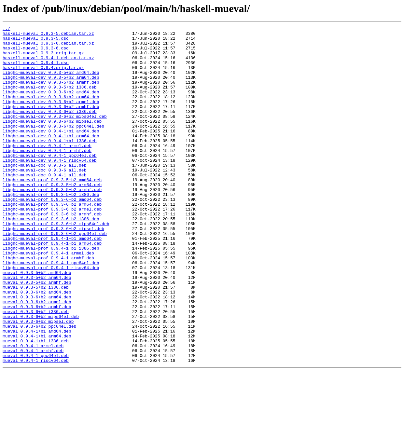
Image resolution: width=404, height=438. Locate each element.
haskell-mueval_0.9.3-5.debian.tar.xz (48, 35)
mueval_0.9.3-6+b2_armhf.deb (37, 363)
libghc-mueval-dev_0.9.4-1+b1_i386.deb (50, 164)
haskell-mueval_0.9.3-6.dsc (36, 53)
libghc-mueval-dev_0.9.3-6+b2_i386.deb (50, 129)
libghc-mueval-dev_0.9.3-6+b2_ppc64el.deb (53, 146)
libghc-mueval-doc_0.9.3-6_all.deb (44, 199)
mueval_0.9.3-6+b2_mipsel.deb (38, 381)
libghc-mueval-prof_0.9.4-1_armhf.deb (48, 305)
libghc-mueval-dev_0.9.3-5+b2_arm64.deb (51, 88)
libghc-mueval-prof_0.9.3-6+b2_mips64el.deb (56, 264)
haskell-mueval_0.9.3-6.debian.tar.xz (48, 47)
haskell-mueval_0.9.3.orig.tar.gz (43, 59)
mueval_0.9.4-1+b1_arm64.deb (37, 398)
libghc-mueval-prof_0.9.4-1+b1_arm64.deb (52, 287)
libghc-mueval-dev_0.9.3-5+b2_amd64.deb (51, 82)
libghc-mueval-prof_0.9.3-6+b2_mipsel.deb (53, 269)
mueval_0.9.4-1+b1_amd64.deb (37, 392)
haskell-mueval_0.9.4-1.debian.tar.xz (48, 64)
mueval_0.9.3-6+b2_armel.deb (37, 357)
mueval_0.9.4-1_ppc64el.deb (36, 422)
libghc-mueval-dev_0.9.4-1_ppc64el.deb (50, 182)
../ (6, 29)
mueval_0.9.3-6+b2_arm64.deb (37, 351)
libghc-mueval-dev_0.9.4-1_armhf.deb (47, 176)
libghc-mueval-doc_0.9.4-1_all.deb (44, 205)
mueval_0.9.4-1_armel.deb (33, 410)
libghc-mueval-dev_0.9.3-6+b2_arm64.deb (51, 111)
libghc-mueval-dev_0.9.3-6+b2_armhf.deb (51, 123)
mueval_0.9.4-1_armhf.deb (33, 416)
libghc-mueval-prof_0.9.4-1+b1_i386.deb (51, 293)
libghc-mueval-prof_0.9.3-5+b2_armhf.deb (52, 223)
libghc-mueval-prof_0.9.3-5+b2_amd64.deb (52, 211)
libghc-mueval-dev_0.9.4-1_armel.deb (47, 170)
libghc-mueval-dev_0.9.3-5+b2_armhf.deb (51, 94)
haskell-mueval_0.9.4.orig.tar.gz (43, 76)
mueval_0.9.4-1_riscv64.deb (36, 428)
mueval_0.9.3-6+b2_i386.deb (36, 369)
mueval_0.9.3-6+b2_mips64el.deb (41, 375)
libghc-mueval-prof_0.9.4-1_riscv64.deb (51, 316)
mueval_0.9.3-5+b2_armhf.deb (37, 334)
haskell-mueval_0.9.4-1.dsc (36, 70)
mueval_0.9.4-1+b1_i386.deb (36, 404)
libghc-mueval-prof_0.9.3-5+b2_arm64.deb (52, 217)
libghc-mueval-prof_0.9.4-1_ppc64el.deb (51, 310)
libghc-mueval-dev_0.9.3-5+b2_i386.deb (50, 100)
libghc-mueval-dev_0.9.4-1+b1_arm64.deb (51, 158)
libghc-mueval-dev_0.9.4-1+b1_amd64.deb (51, 152)
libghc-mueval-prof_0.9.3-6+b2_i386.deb (51, 258)
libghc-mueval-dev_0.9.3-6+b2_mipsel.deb (52, 141)
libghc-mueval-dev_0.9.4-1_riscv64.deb (50, 187)
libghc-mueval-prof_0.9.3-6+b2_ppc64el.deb (55, 275)
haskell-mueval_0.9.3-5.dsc (36, 41)
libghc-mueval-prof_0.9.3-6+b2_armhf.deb (52, 252)
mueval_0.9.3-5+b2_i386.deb (36, 340)
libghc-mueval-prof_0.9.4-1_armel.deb (48, 299)
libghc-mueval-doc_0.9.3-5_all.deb (44, 193)
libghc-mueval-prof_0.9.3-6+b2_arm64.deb (52, 240)
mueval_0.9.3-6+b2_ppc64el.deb (39, 387)
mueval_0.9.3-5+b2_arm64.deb (37, 328)
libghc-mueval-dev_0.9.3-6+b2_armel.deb (51, 117)
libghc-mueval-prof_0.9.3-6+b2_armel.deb (52, 246)
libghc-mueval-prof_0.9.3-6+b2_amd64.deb (52, 234)
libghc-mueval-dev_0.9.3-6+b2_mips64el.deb (55, 135)
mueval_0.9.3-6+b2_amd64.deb (37, 346)
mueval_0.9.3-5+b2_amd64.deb (37, 322)
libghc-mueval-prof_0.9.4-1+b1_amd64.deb (52, 281)
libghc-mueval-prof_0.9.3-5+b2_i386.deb (51, 228)
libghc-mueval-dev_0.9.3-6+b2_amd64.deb (51, 105)
